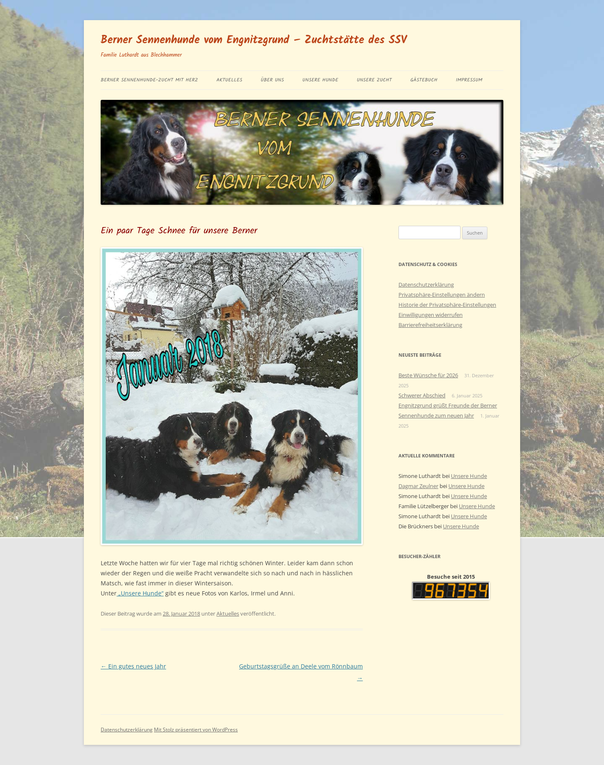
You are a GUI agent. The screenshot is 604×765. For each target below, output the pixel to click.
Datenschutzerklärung (426, 284)
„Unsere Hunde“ (140, 593)
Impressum (469, 80)
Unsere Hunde (320, 80)
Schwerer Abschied (421, 395)
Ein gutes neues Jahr (133, 666)
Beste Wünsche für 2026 (428, 375)
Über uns (272, 80)
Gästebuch (423, 80)
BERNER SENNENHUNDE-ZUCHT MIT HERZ (149, 80)
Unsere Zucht (374, 80)
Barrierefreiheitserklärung (430, 325)
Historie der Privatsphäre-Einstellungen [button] (447, 304)
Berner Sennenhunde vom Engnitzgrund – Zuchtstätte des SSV (254, 40)
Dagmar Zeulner (418, 486)
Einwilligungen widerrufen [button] (430, 315)
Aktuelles (229, 80)
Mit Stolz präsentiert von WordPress (196, 729)
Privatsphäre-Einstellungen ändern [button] (441, 294)
